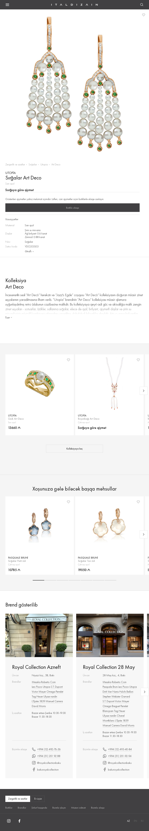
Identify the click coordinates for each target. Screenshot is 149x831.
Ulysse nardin (50, 696)
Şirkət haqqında (39, 807)
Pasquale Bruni (110, 686)
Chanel (121, 715)
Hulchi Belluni (126, 691)
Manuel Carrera (54, 701)
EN (135, 821)
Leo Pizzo (37, 686)
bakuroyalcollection (45, 769)
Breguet (116, 706)
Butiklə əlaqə (72, 207)
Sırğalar (33, 164)
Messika (36, 682)
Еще (9, 317)
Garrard (125, 696)
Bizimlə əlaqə (97, 807)
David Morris (39, 706)
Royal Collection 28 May (109, 667)
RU (142, 821)
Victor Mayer (39, 691)
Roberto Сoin (48, 682)
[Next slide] (144, 391)
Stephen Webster (111, 696)
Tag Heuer (37, 696)
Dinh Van (107, 691)
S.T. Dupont (57, 686)
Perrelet (59, 691)
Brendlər (22, 807)
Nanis (116, 691)
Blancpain (108, 711)
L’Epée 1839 (38, 701)
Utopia (44, 164)
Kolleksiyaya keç (74, 448)
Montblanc (109, 720)
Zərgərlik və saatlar (15, 164)
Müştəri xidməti (78, 807)
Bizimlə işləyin (59, 807)
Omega (51, 691)
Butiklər (8, 807)
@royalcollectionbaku (46, 763)
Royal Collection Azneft (36, 667)
